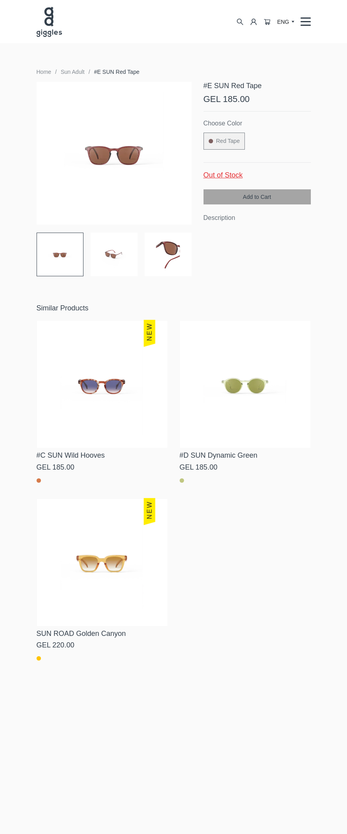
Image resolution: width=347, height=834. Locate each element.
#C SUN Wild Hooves (71, 455)
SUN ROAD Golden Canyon (81, 634)
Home (44, 72)
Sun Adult (73, 72)
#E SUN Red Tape (117, 72)
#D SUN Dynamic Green (219, 455)
